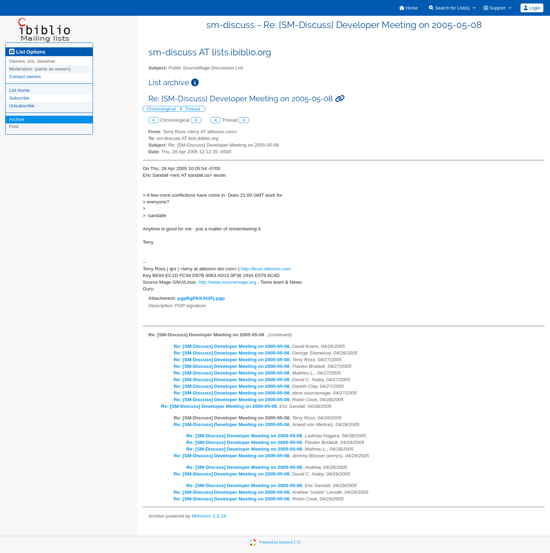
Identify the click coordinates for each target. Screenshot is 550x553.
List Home (19, 90)
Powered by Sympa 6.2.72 (279, 542)
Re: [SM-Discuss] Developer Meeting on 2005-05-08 (231, 346)
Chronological (162, 109)
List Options (27, 52)
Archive (16, 119)
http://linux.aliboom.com (266, 268)
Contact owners (25, 76)
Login (532, 8)
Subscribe (19, 98)
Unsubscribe (21, 105)
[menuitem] (408, 8)
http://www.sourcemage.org (227, 282)
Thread (193, 109)
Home (408, 8)
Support (494, 8)
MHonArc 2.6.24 (209, 516)
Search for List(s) (449, 8)
